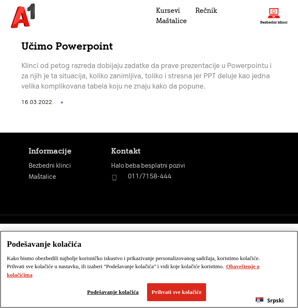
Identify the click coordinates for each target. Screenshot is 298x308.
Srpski (269, 300)
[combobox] (269, 300)
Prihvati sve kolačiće (177, 292)
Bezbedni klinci (50, 165)
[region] (149, 269)
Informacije (50, 151)
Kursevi (168, 10)
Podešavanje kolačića (113, 292)
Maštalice (171, 21)
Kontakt (126, 151)
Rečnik (206, 10)
